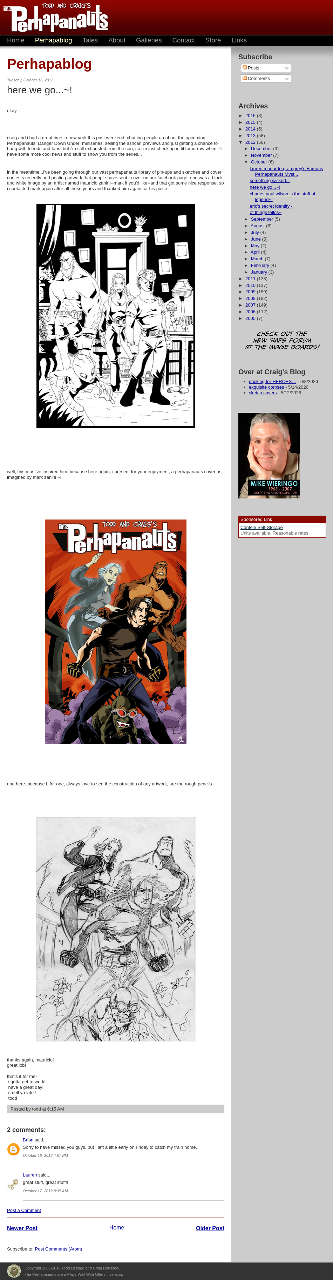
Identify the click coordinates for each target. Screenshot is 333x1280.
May (256, 245)
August (258, 225)
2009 (251, 291)
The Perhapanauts (52, 17)
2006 (251, 311)
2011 (251, 278)
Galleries (149, 40)
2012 (251, 142)
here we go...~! (265, 187)
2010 (251, 285)
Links (239, 40)
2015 (251, 122)
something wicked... (270, 180)
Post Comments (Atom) (58, 1249)
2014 (251, 129)
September (262, 219)
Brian (28, 1139)
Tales (90, 40)
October (260, 162)
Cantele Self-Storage (261, 527)
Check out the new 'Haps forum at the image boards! (282, 341)
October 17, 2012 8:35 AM (45, 1191)
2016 (251, 115)
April (256, 252)
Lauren (30, 1175)
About (116, 40)
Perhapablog (53, 40)
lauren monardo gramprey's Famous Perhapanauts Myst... (286, 171)
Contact (183, 40)
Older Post (210, 1228)
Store (213, 40)
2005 (251, 318)
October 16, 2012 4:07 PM (45, 1155)
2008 (251, 298)
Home (16, 40)
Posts (251, 68)
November (262, 155)
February (261, 265)
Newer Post (22, 1228)
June (256, 239)
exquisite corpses (266, 387)
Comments (256, 78)
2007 (251, 305)
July (255, 232)
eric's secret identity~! (271, 206)
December (262, 148)
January (260, 272)
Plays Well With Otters (14, 1271)
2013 (251, 135)
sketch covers (263, 392)
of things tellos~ (265, 212)
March (258, 258)
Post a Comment (24, 1210)
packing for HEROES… (272, 381)
